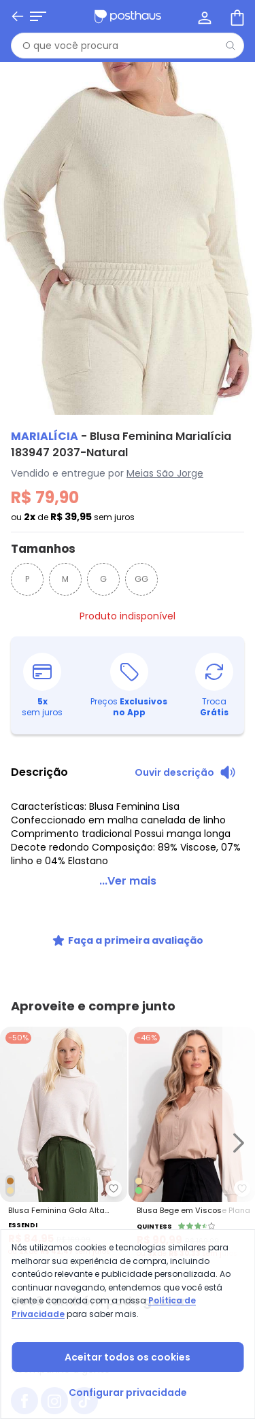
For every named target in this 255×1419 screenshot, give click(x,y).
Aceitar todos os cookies (127, 1357)
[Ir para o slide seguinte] (238, 1143)
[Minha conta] (203, 16)
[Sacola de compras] (236, 16)
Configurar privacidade (128, 1392)
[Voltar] (17, 16)
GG (141, 579)
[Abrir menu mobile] (38, 16)
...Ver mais (127, 881)
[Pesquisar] (230, 45)
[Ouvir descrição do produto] (185, 772)
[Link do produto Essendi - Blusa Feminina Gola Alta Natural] (63, 1143)
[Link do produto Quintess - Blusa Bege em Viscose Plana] (192, 1143)
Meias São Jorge (164, 473)
